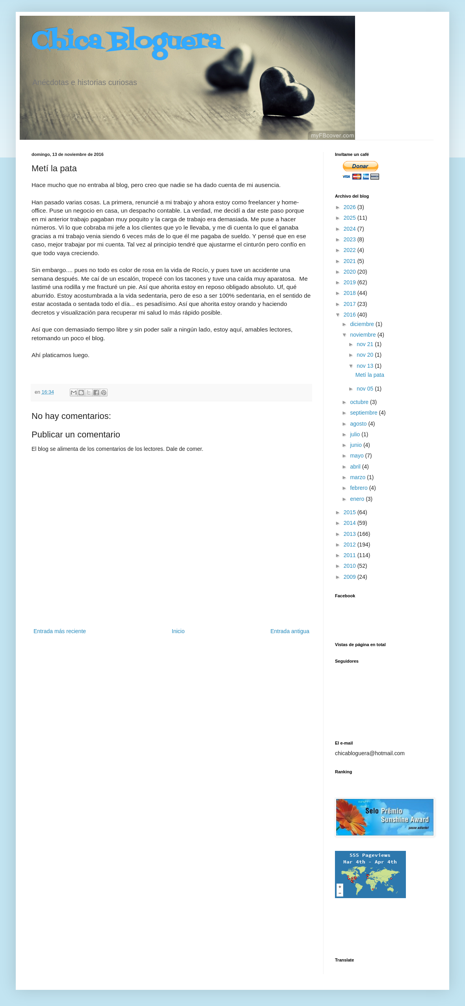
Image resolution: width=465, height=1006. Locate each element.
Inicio (178, 631)
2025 (350, 218)
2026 (350, 207)
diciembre (363, 324)
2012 (350, 544)
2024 (350, 229)
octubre (360, 402)
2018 (350, 293)
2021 (350, 261)
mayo (357, 455)
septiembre (364, 412)
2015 (350, 512)
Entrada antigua (289, 631)
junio (356, 445)
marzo (358, 477)
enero (358, 499)
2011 (350, 555)
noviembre (363, 335)
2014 (350, 523)
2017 (350, 304)
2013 (350, 534)
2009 (350, 577)
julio (355, 434)
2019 (350, 282)
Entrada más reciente (59, 631)
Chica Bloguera (126, 42)
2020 (350, 272)
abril (356, 466)
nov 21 (366, 344)
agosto (359, 424)
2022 (350, 250)
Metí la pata (369, 375)
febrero (359, 488)
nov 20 (366, 355)
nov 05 (366, 388)
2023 (350, 239)
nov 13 (366, 366)
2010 (350, 566)
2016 (350, 314)
